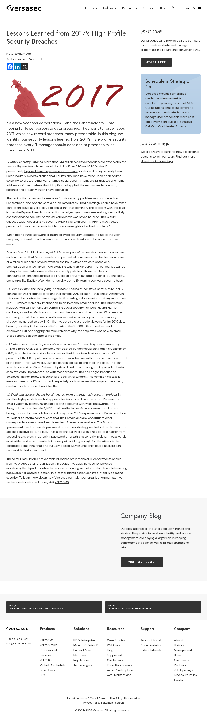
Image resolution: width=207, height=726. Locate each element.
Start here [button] (156, 62)
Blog (110, 650)
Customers (181, 660)
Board (178, 655)
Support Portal (151, 640)
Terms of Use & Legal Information (119, 698)
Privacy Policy (91, 702)
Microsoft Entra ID (86, 645)
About (178, 640)
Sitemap (107, 702)
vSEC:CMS (62, 482)
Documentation (151, 645)
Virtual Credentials (53, 665)
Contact (180, 680)
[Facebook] (10, 66)
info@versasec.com (18, 643)
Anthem (114, 294)
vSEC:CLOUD (48, 645)
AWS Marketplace (119, 675)
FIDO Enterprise (84, 640)
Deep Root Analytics (24, 349)
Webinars (113, 645)
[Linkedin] (17, 66)
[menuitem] (91, 8)
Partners (180, 665)
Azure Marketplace (120, 670)
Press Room (115, 665)
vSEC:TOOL (47, 660)
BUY (42, 675)
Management (183, 650)
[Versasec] (23, 8)
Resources (129, 8)
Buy (162, 8)
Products (91, 8)
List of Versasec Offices (81, 698)
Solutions (109, 8)
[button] (187, 8)
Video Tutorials (151, 650)
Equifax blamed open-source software (51, 171)
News (128, 665)
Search (119, 702)
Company (182, 629)
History (179, 645)
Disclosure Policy (185, 675)
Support (148, 8)
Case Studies (116, 640)
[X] (24, 66)
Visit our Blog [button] (141, 562)
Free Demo (47, 670)
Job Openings (183, 670)
